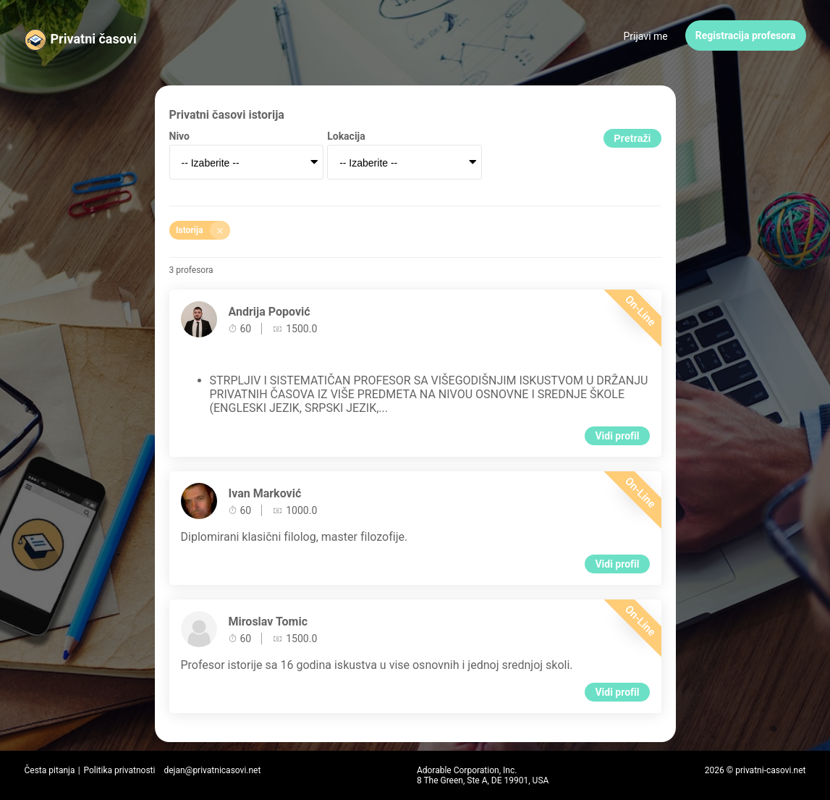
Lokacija (346, 136)
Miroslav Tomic (268, 621)
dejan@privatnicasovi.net (212, 770)
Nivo (179, 136)
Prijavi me (646, 36)
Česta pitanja (50, 770)
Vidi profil (617, 436)
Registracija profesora (745, 35)
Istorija (202, 230)
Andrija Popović (269, 312)
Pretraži (632, 138)
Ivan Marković (265, 493)
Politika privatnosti (119, 770)
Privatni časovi (94, 38)
